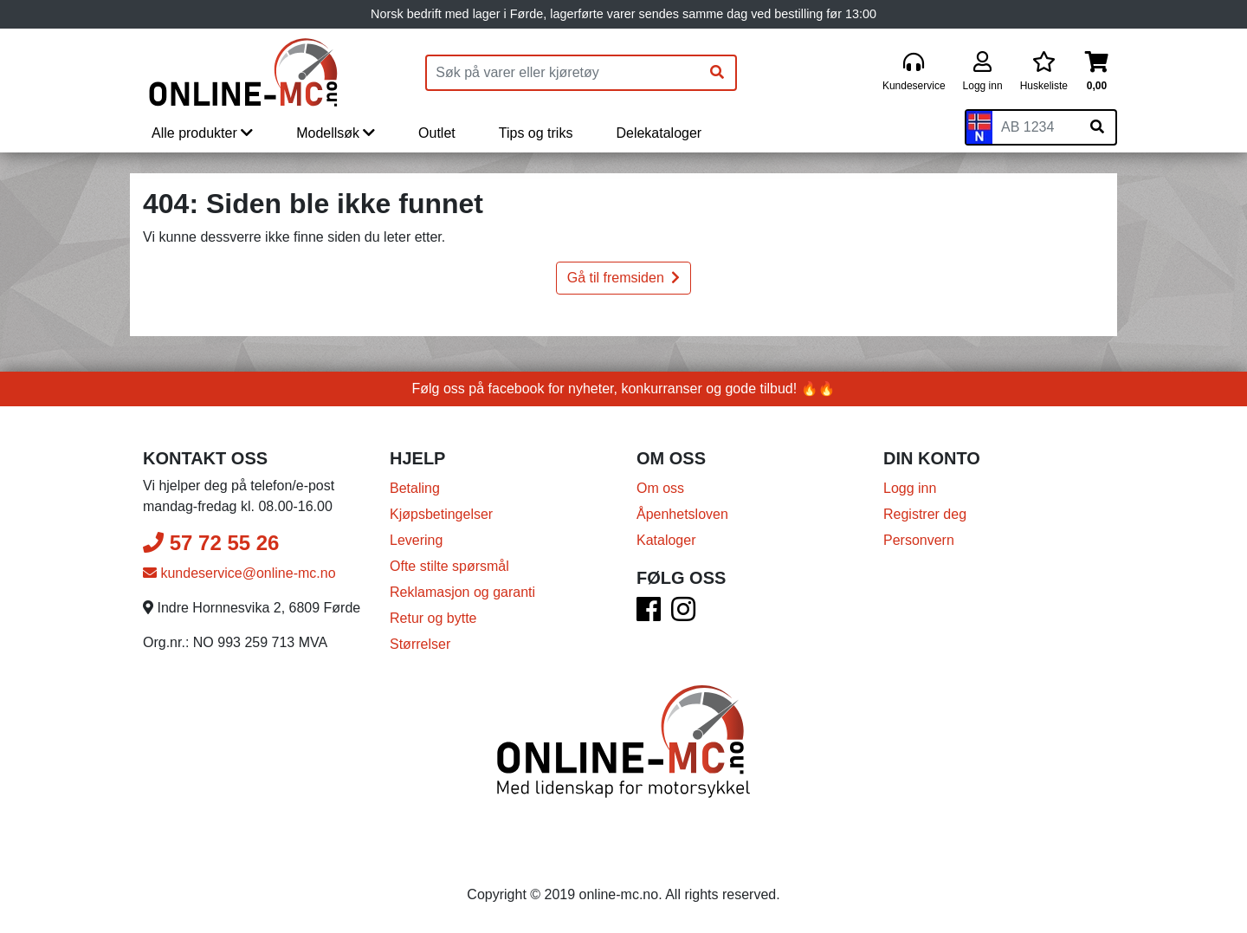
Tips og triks (536, 133)
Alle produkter (202, 133)
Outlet (437, 133)
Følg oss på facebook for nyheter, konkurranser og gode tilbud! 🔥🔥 (624, 388)
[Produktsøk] (563, 72)
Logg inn (909, 488)
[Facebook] (648, 614)
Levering (416, 540)
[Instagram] (683, 614)
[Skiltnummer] (1035, 127)
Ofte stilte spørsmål (449, 566)
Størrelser (420, 644)
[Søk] (717, 72)
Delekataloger (658, 133)
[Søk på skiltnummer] (1097, 127)
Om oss (660, 488)
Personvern (918, 540)
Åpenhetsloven (682, 514)
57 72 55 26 (211, 542)
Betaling (415, 488)
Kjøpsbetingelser (441, 514)
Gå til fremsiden (623, 277)
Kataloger (666, 540)
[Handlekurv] (1096, 72)
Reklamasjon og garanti (462, 592)
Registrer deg (924, 514)
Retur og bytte (433, 618)
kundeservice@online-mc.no (239, 573)
